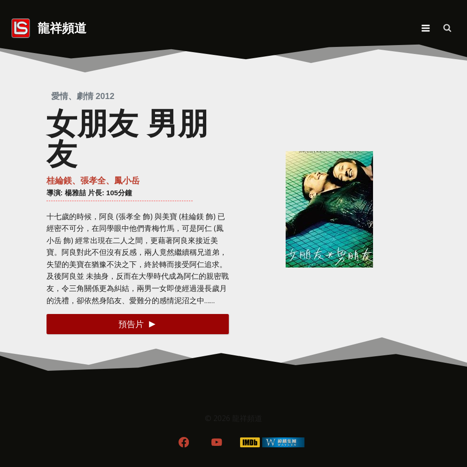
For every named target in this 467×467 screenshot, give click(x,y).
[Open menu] (425, 28)
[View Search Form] (447, 28)
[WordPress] (283, 442)
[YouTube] (216, 442)
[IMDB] (250, 442)
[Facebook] (183, 442)
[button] (138, 324)
